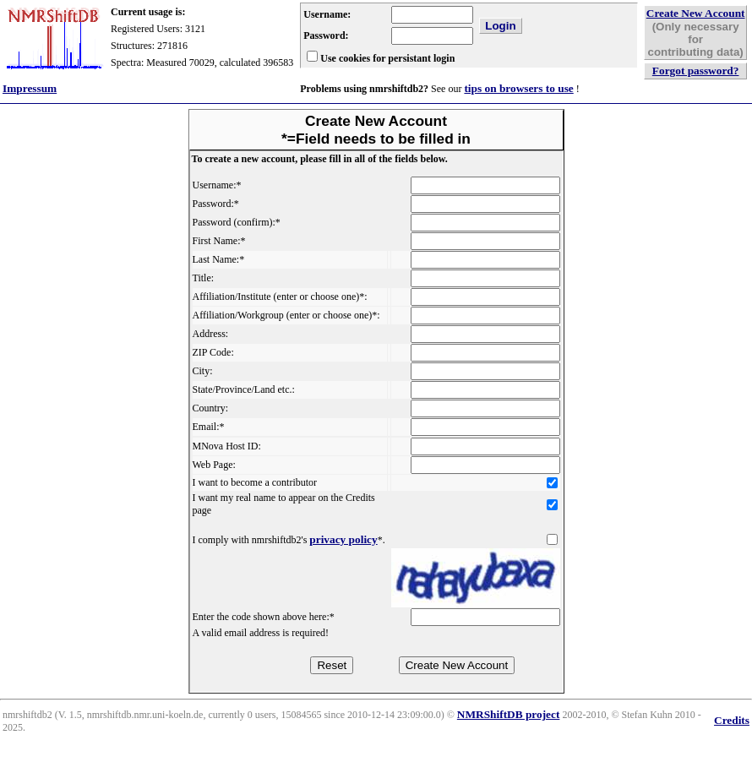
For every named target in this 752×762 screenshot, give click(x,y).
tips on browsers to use (518, 88)
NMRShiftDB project (508, 714)
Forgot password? (695, 70)
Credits (731, 720)
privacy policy (343, 539)
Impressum (30, 88)
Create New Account (695, 13)
